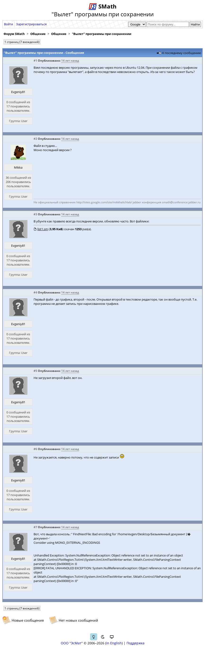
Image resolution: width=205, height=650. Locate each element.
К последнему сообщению (181, 53)
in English (114, 643)
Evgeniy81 (18, 92)
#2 (35, 139)
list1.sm (42, 229)
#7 (35, 527)
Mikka (18, 167)
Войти (8, 24)
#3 (35, 214)
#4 (35, 292)
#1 (35, 61)
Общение (38, 34)
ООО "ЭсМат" (72, 643)
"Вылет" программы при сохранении (101, 34)
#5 (35, 371)
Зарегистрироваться (31, 24)
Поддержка (135, 643)
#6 (35, 449)
